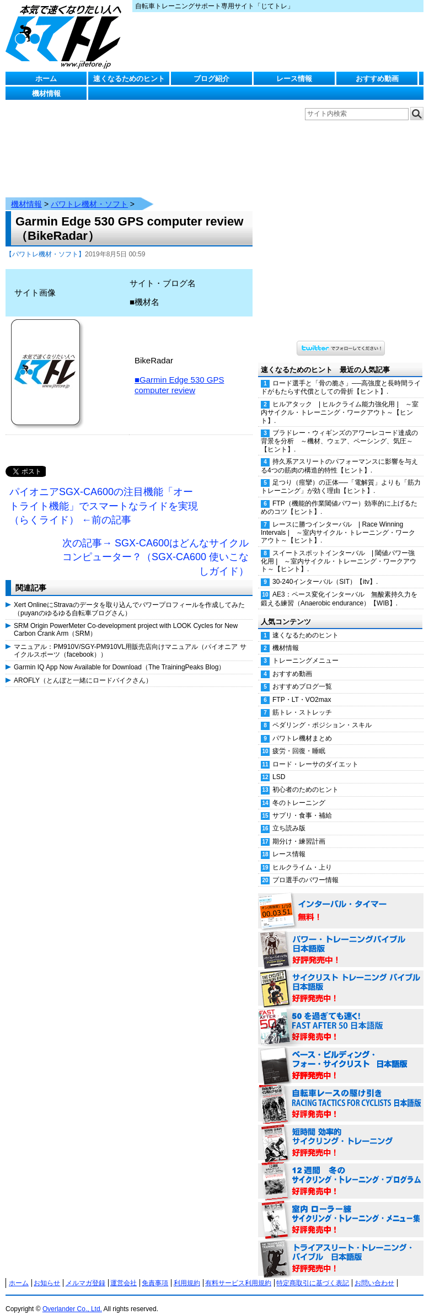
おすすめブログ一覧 (302, 675)
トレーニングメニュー (305, 649)
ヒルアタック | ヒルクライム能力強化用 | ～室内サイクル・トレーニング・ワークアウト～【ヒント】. (340, 401)
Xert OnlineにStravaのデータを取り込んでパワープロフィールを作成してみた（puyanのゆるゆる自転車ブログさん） (129, 597)
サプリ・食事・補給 (302, 804)
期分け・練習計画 (298, 830)
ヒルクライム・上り (302, 856)
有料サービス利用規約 (238, 1272)
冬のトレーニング (298, 792)
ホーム (46, 78)
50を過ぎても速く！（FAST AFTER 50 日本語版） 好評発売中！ (340, 1016)
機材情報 (46, 93)
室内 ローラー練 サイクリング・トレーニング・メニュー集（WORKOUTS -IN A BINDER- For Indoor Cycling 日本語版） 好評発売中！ (340, 1209)
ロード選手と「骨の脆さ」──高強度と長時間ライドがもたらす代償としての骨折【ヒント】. (341, 376)
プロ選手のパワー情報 (305, 869)
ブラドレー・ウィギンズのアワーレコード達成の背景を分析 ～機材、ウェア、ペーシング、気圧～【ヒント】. (339, 430)
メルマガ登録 (85, 1272)
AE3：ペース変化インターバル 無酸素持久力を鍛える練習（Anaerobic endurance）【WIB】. (339, 587)
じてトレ (66, 36)
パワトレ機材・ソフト (89, 193)
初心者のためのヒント (305, 778)
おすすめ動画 (377, 78)
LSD (278, 766)
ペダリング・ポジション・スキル (322, 714)
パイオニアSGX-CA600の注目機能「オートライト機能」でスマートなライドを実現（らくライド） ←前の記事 (103, 494)
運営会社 (123, 1272)
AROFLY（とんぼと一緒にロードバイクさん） (83, 669)
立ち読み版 (288, 817)
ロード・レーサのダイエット (315, 753)
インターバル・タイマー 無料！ (340, 900)
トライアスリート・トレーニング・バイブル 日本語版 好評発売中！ (340, 1247)
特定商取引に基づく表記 (312, 1272)
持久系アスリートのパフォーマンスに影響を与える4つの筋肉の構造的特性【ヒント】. (339, 455)
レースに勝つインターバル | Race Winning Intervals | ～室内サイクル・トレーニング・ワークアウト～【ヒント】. (338, 521)
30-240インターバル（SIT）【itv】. (325, 571)
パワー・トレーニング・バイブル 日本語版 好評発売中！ (340, 939)
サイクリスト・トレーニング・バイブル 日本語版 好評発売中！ (340, 977)
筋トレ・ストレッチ (302, 701)
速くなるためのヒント (129, 78)
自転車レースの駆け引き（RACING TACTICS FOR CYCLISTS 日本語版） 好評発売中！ (340, 1093)
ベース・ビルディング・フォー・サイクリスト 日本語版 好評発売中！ (340, 1054)
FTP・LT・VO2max (301, 689)
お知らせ (47, 1272)
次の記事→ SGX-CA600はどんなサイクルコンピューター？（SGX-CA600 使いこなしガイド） (155, 546)
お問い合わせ (374, 1272)
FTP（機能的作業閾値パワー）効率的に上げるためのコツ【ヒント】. (339, 496)
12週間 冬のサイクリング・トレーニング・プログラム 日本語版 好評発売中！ (340, 1170)
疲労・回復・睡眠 (298, 740)
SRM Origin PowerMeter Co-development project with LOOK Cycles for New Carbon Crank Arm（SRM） (126, 618)
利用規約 (187, 1272)
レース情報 (294, 78)
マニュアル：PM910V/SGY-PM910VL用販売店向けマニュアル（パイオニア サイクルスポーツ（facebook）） (130, 639)
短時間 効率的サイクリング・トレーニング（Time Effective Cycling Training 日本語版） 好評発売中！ (340, 1132)
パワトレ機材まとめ (302, 727)
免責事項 (155, 1272)
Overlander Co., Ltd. (72, 1298)
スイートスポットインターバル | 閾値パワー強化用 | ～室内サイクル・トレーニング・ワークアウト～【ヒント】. (338, 550)
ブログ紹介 (211, 78)
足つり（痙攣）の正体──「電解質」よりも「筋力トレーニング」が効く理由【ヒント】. (341, 476)
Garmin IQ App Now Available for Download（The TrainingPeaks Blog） (119, 656)
